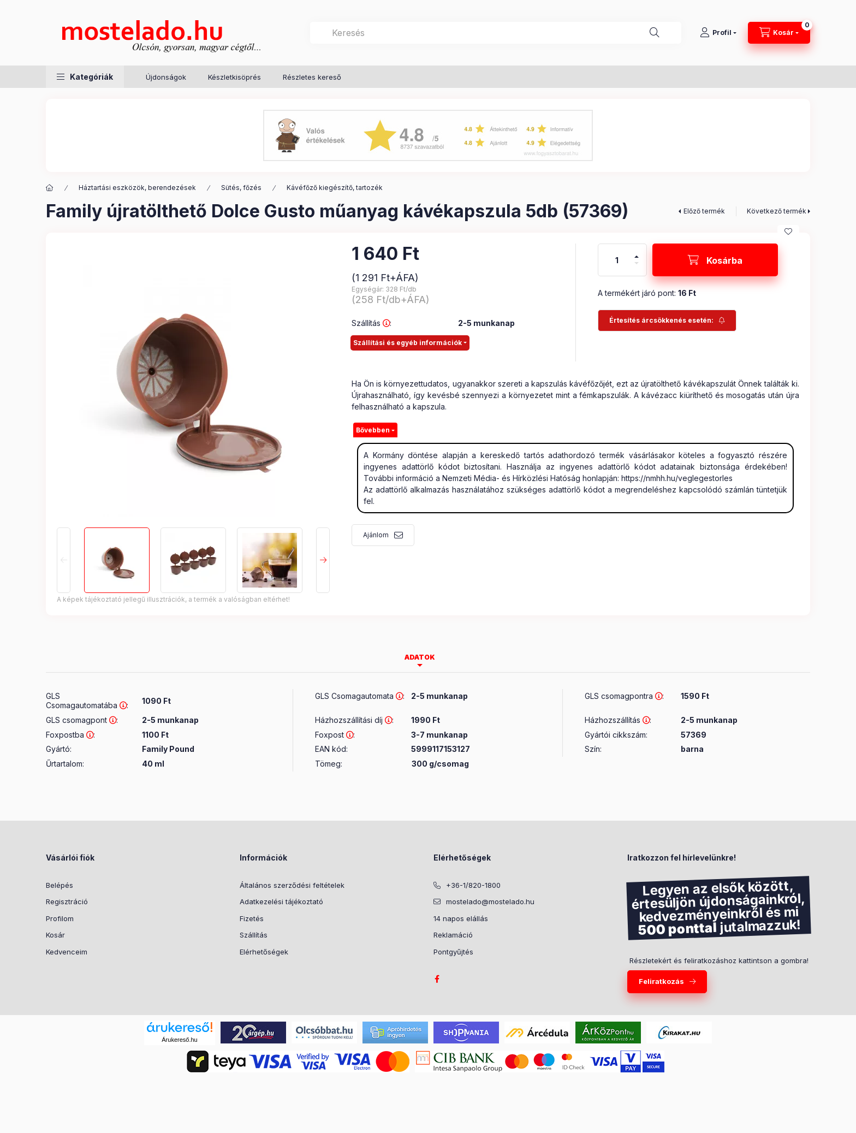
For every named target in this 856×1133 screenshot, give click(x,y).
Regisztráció (67, 901)
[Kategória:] (50, 188)
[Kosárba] (715, 260)
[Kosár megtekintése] (779, 33)
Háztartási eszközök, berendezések (137, 187)
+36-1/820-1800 (473, 885)
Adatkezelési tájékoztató (281, 901)
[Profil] (718, 33)
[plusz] (636, 252)
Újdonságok (166, 77)
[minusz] (636, 268)
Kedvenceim (66, 951)
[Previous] (63, 560)
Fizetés (252, 918)
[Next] (323, 560)
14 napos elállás (460, 918)
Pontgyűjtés (453, 951)
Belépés (59, 885)
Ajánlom (376, 535)
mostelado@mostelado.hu (490, 901)
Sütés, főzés (241, 187)
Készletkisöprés (234, 77)
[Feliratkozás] (667, 320)
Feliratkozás (661, 981)
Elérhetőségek (264, 951)
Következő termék (776, 211)
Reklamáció (453, 934)
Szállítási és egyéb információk (407, 343)
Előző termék (704, 211)
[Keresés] (654, 32)
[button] (85, 77)
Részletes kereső (312, 77)
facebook (437, 979)
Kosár (55, 934)
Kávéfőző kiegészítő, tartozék (335, 187)
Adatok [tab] (420, 657)
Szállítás (254, 934)
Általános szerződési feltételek (292, 885)
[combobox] (495, 33)
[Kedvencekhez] (788, 231)
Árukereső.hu (179, 1039)
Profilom (60, 918)
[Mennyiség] (616, 260)
